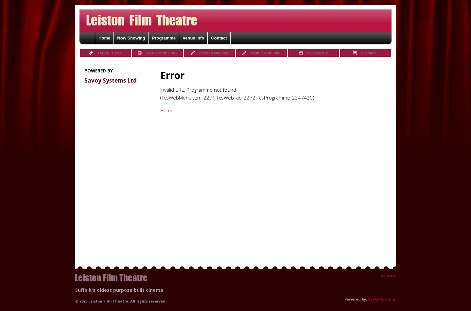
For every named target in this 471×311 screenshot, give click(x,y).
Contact (388, 275)
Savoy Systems (382, 299)
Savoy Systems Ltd (110, 80)
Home (167, 110)
